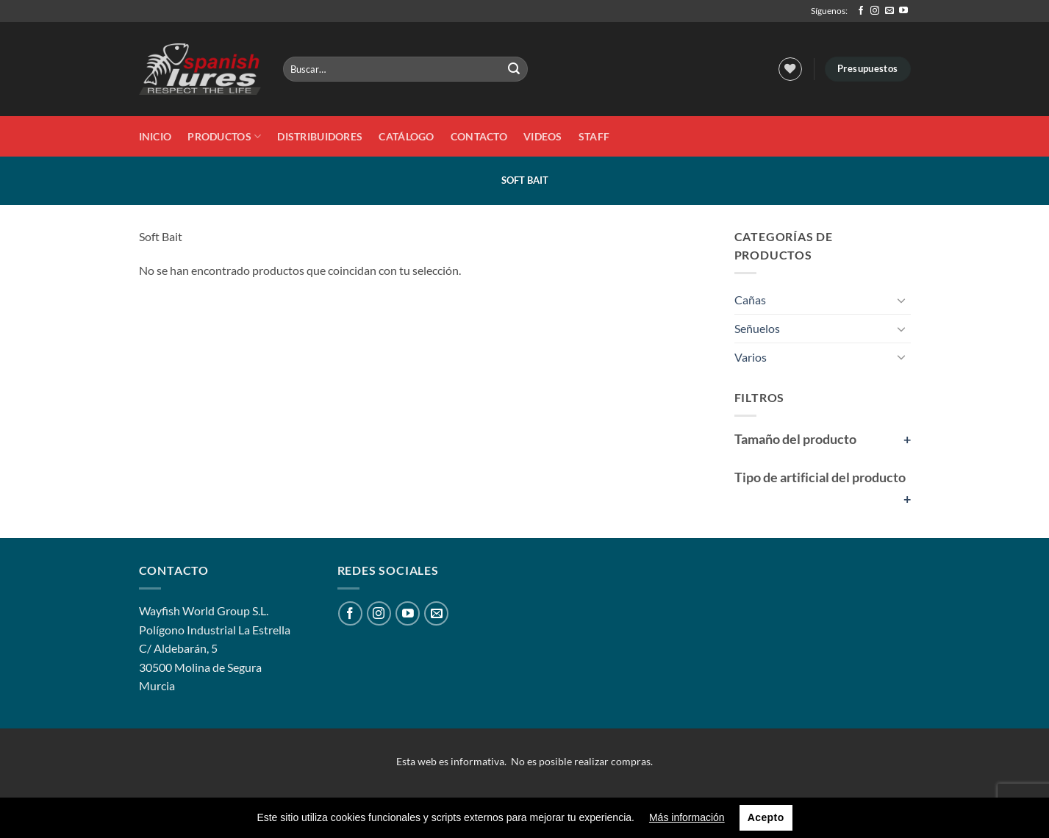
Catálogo (406, 136)
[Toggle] (902, 300)
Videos (542, 136)
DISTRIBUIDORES (319, 136)
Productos (224, 136)
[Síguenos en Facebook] (860, 11)
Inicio (155, 136)
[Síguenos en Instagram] (874, 11)
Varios (750, 357)
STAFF (594, 136)
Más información (687, 817)
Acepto (766, 817)
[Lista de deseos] (790, 69)
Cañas (750, 300)
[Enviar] (514, 69)
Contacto (479, 136)
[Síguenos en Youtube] (903, 11)
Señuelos (757, 328)
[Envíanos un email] (889, 11)
